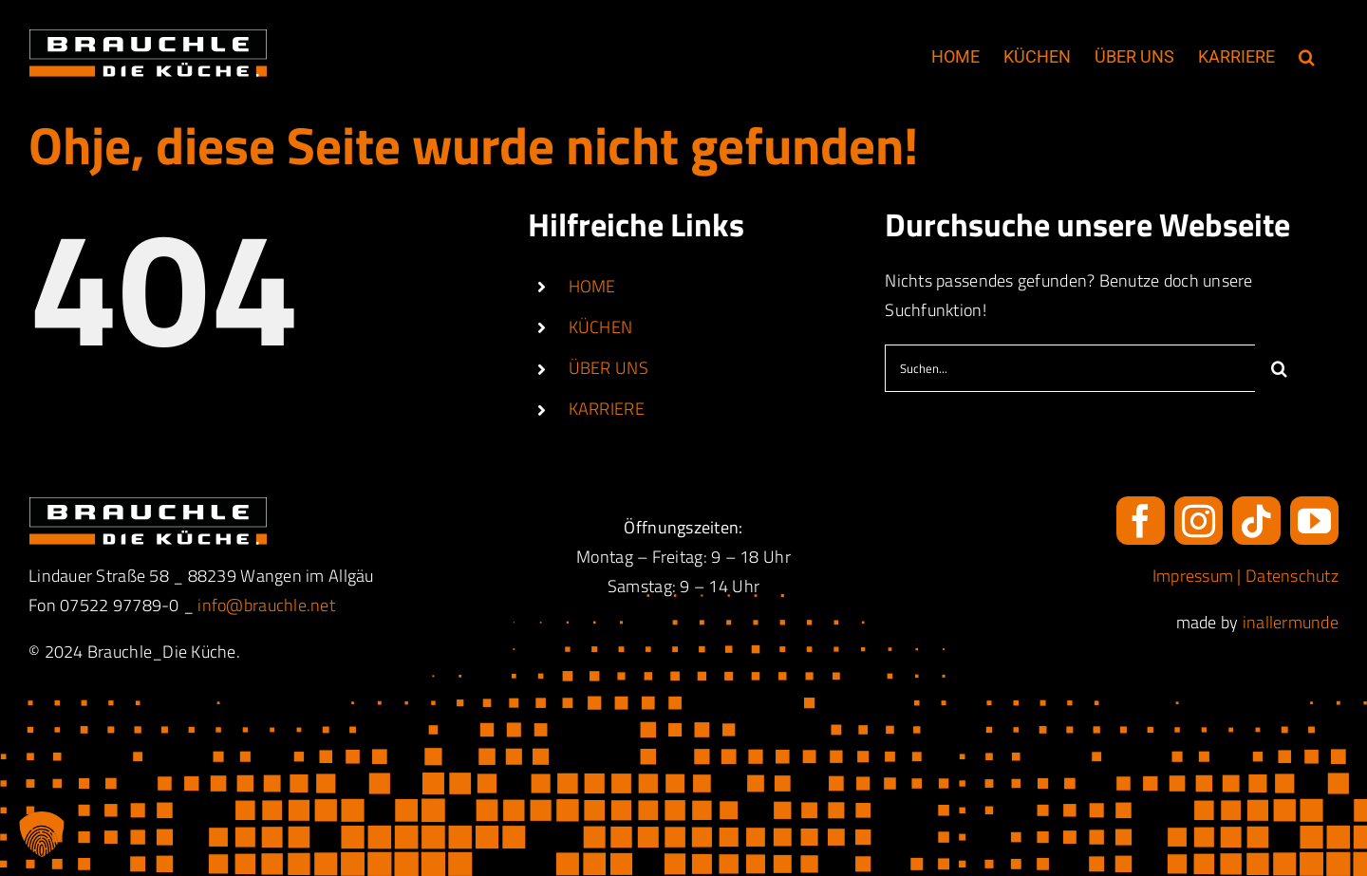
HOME (592, 286)
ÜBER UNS (608, 368)
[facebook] (1140, 520)
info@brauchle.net (266, 605)
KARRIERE (607, 408)
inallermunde (1291, 622)
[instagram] (1198, 520)
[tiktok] (1256, 520)
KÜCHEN (601, 327)
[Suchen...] (1070, 368)
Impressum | (1198, 575)
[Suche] (1278, 368)
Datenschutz (1292, 575)
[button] (1307, 57)
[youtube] (1314, 520)
